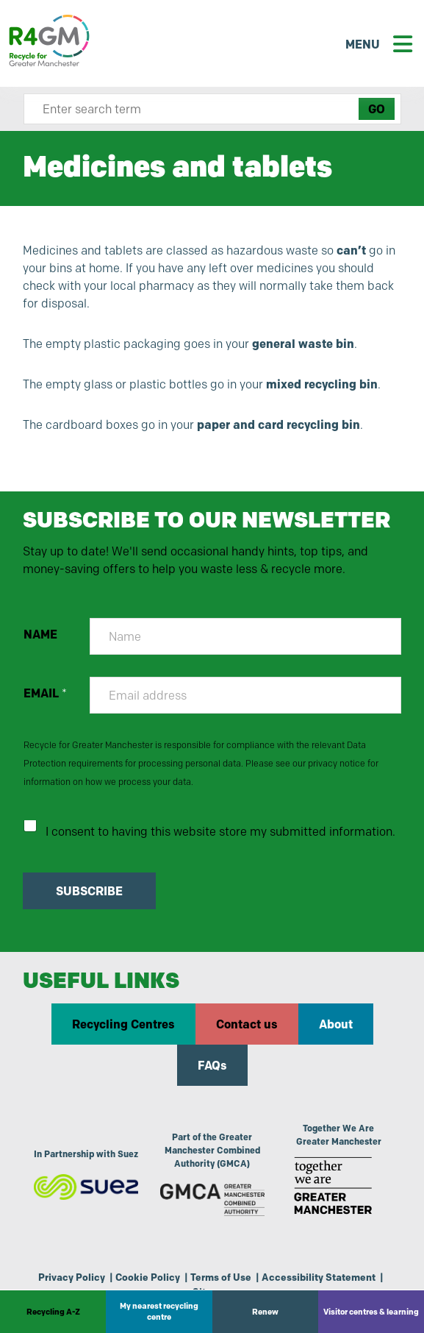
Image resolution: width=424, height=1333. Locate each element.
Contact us (247, 1024)
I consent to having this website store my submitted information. (220, 832)
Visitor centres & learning (371, 1312)
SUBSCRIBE (89, 891)
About (336, 1024)
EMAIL (45, 693)
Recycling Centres (123, 1024)
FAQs (212, 1065)
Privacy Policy (71, 1277)
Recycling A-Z (53, 1312)
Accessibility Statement (319, 1277)
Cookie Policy (147, 1277)
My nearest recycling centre (159, 1311)
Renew (265, 1312)
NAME (40, 634)
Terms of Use (220, 1277)
